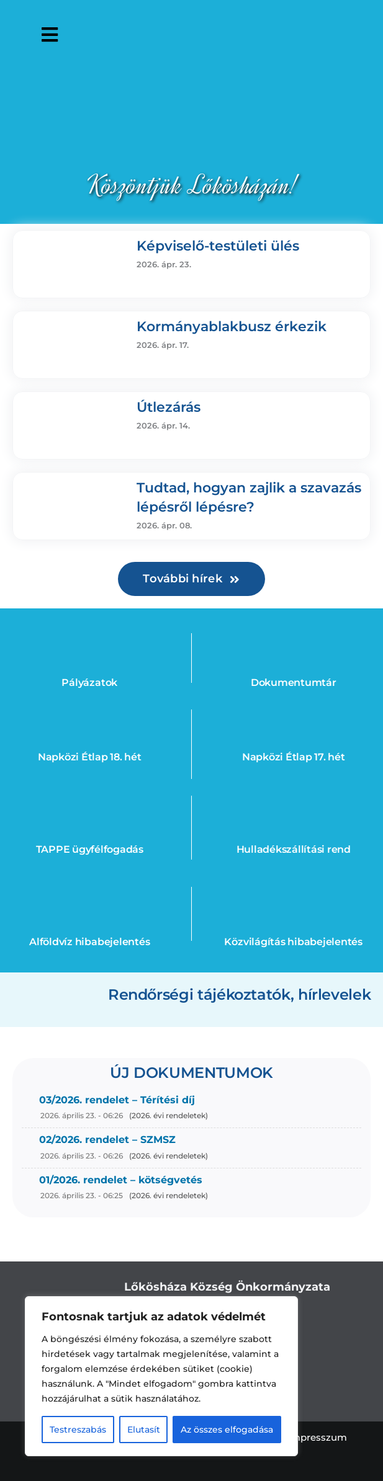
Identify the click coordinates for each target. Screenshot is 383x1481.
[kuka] (293, 799)
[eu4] (89, 632)
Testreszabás (78, 1429)
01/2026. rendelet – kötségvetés (120, 1180)
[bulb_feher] (293, 892)
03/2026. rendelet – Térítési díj (117, 1100)
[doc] (293, 632)
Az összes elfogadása (227, 1429)
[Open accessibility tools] (361, 34)
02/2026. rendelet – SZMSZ (107, 1139)
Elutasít (143, 1429)
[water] (89, 892)
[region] (161, 1376)
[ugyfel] (89, 799)
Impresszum (317, 1437)
